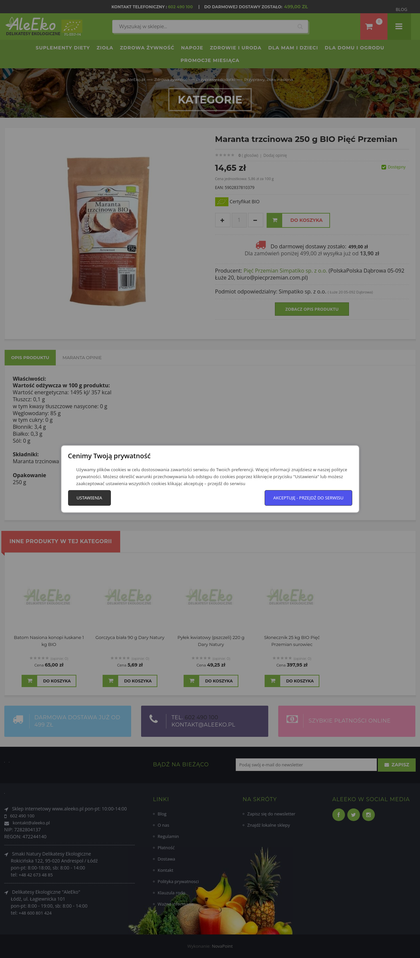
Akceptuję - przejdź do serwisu (308, 498)
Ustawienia (89, 498)
